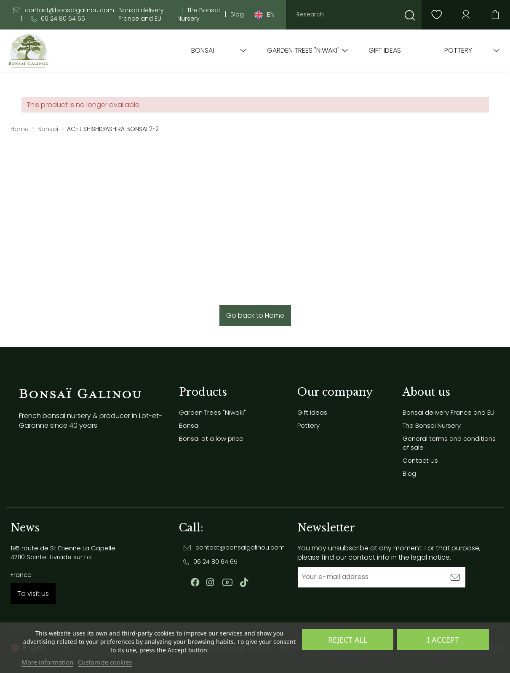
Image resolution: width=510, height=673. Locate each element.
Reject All (347, 640)
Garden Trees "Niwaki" (303, 50)
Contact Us (420, 460)
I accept (443, 640)
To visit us (33, 593)
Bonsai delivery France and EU (141, 14)
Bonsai (202, 50)
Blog (237, 15)
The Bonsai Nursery (198, 14)
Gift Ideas (384, 50)
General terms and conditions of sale (449, 443)
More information (47, 662)
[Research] (353, 14)
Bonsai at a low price (211, 438)
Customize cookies (105, 662)
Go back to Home (255, 315)
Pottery (458, 50)
